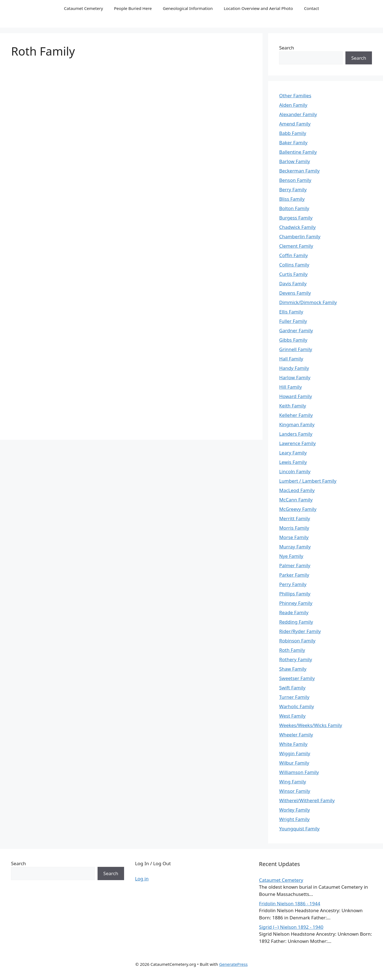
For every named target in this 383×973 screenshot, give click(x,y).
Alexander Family (298, 114)
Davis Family (292, 283)
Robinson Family (297, 640)
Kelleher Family (296, 415)
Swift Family (292, 687)
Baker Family (293, 142)
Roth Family (292, 650)
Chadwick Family (297, 227)
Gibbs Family (293, 340)
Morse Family (294, 537)
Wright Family (294, 819)
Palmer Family (294, 565)
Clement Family (296, 246)
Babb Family (292, 133)
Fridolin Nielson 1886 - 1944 (289, 903)
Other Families (295, 95)
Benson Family (295, 180)
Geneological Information (188, 8)
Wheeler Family (296, 734)
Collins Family (294, 264)
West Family (292, 716)
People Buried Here (133, 8)
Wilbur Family (294, 763)
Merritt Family (294, 518)
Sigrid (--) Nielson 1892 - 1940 (291, 927)
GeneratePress (233, 964)
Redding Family (296, 622)
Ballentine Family (298, 152)
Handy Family (294, 368)
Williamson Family (299, 772)
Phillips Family (294, 593)
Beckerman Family (299, 171)
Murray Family (295, 546)
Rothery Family (295, 659)
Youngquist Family (299, 828)
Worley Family (294, 810)
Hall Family (291, 358)
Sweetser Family (297, 678)
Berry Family (292, 189)
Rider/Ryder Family (300, 631)
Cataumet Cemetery (83, 8)
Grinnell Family (295, 349)
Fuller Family (293, 321)
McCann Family (296, 499)
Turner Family (294, 697)
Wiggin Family (294, 753)
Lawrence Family (297, 443)
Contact (311, 8)
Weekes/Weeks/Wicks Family (310, 725)
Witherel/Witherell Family (307, 800)
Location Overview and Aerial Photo (258, 8)
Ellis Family (291, 311)
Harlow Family (294, 377)
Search (286, 48)
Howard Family (295, 396)
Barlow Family (294, 161)
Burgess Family (296, 218)
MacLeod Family (296, 490)
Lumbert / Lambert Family (307, 481)
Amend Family (294, 124)
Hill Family (290, 387)
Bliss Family (292, 199)
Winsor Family (294, 791)
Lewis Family (293, 462)
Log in (142, 878)
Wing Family (292, 781)
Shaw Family (292, 669)
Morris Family (294, 528)
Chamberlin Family (299, 236)
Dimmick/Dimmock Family (308, 302)
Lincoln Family (294, 471)
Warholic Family (296, 706)
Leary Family (293, 452)
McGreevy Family (297, 509)
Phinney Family (295, 603)
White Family (293, 744)
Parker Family (294, 575)
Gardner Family (296, 330)
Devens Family (295, 293)
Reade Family (293, 612)
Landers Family (295, 434)
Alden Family (293, 105)
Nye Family (291, 556)
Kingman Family (296, 424)
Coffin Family (293, 255)
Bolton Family (294, 208)
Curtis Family (293, 274)
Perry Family (292, 584)
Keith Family (292, 405)
